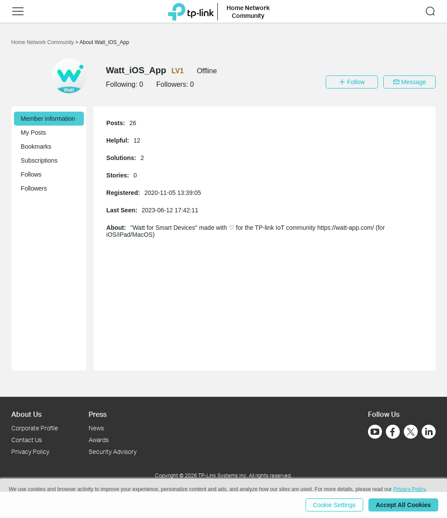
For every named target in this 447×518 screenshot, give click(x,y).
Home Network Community (43, 42)
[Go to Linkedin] (429, 432)
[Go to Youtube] (375, 432)
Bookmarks (36, 146)
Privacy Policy (30, 451)
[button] (17, 11)
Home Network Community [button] (248, 11)
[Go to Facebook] (393, 432)
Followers (34, 188)
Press (98, 414)
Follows (31, 174)
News (96, 428)
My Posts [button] (33, 132)
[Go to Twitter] (411, 432)
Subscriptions (39, 160)
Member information (48, 118)
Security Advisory (113, 451)
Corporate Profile (34, 428)
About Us (26, 414)
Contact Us (26, 439)
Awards (99, 439)
